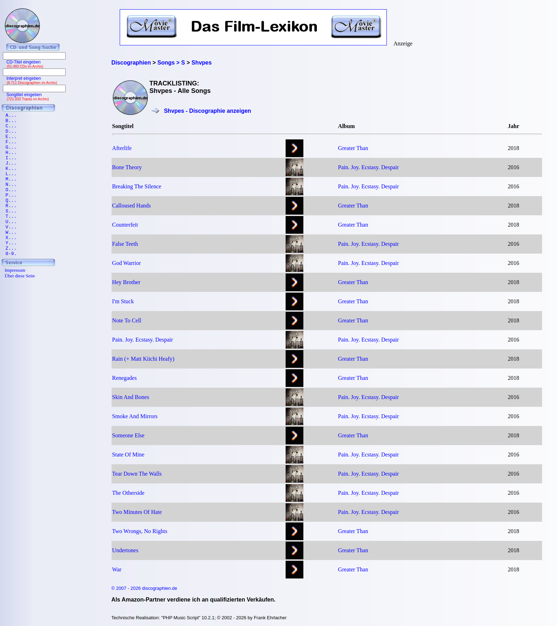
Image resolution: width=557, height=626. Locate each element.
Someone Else (128, 435)
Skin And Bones (130, 397)
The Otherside (128, 493)
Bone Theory (127, 167)
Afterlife (122, 148)
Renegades (124, 378)
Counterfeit (125, 225)
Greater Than (353, 148)
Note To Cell (126, 320)
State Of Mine (128, 455)
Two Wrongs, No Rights (139, 531)
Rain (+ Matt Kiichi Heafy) (143, 359)
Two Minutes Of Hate (137, 512)
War (116, 569)
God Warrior (126, 263)
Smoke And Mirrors (135, 416)
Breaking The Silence (136, 186)
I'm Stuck (123, 301)
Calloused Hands (131, 206)
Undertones (125, 550)
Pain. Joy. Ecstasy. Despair (368, 167)
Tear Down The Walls (137, 474)
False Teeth (125, 244)
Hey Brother (126, 282)
